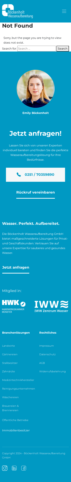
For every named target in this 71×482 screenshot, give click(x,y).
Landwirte (8, 345)
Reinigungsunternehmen (18, 388)
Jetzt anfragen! (35, 133)
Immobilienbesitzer (16, 430)
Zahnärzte (8, 371)
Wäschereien (10, 397)
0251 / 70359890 (35, 174)
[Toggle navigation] (64, 11)
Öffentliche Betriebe (15, 420)
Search (62, 48)
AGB (42, 363)
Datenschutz (47, 354)
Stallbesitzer (10, 363)
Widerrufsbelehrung (52, 371)
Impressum (46, 345)
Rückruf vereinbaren (35, 192)
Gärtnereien (10, 354)
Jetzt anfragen (15, 267)
